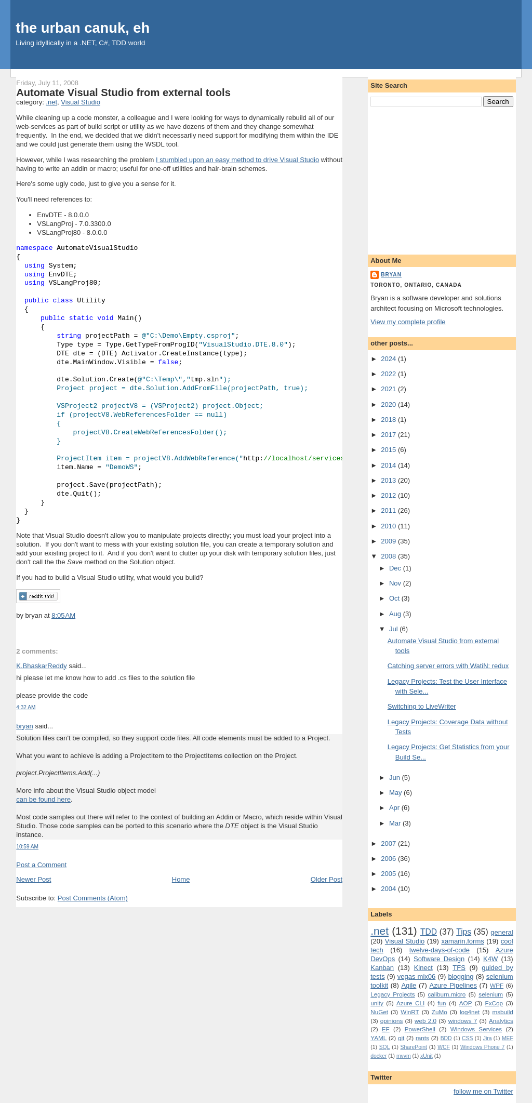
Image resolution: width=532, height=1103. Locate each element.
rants (422, 1037)
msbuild (502, 1011)
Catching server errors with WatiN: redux (448, 666)
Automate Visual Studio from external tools (123, 92)
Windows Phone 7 (482, 1047)
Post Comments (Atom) (93, 898)
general (501, 932)
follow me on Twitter (483, 1091)
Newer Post (33, 879)
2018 (389, 419)
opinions (391, 1020)
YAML (378, 1037)
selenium (490, 994)
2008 (389, 556)
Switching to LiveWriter (422, 706)
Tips (463, 931)
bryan (24, 726)
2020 (389, 404)
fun (441, 1003)
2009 (389, 541)
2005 (389, 874)
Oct (395, 598)
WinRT (410, 1011)
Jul (394, 629)
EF (386, 1029)
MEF (507, 1038)
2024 (389, 359)
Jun (395, 777)
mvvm (403, 1056)
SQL (384, 1047)
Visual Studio (80, 102)
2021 (389, 389)
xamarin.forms (462, 941)
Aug (396, 614)
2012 (389, 495)
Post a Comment (41, 865)
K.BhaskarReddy (41, 666)
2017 (389, 434)
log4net (470, 1011)
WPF (496, 985)
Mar (396, 823)
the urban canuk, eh (83, 28)
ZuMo (439, 1011)
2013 (389, 480)
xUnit (426, 1056)
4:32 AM (25, 707)
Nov (396, 583)
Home (181, 879)
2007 (389, 843)
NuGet (379, 1011)
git (401, 1037)
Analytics (501, 1020)
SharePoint (414, 1047)
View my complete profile (407, 322)
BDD (446, 1038)
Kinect (423, 968)
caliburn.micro (447, 994)
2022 (389, 374)
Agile (408, 985)
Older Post (326, 879)
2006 (389, 858)
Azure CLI (410, 1003)
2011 (389, 510)
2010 (389, 526)
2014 (389, 465)
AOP (465, 1003)
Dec (396, 568)
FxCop (494, 1003)
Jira (487, 1038)
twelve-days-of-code (439, 950)
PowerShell (420, 1029)
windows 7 (462, 1020)
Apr (395, 808)
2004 (389, 889)
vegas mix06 (416, 976)
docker (378, 1056)
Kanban (382, 968)
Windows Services (476, 1029)
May (396, 792)
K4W (490, 959)
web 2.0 (425, 1020)
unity (376, 1003)
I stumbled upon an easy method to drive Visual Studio (237, 160)
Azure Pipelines (453, 985)
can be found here (43, 799)
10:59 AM (27, 846)
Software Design (439, 959)
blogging (460, 976)
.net (51, 102)
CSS (467, 1038)
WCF (443, 1047)
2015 (389, 450)
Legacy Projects (392, 994)
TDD (428, 931)
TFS (459, 968)
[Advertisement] (441, 179)
